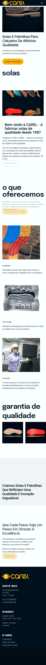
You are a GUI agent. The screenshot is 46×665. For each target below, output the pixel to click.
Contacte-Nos (7, 639)
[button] (42, 3)
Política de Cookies (8, 642)
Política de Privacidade (10, 645)
